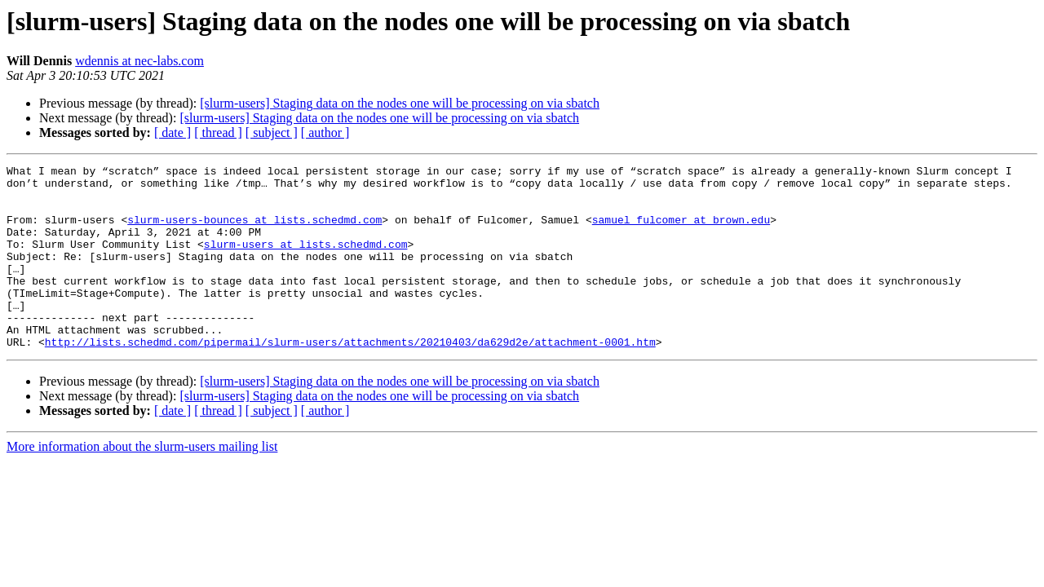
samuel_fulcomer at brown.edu (681, 231)
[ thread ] (218, 132)
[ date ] (172, 132)
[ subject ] (272, 132)
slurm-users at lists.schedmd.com (306, 261)
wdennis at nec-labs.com (139, 61)
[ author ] (325, 132)
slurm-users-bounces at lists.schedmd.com (254, 231)
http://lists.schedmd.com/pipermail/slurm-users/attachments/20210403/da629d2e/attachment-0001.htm (350, 378)
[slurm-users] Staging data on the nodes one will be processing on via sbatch (399, 103)
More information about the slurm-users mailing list (142, 483)
